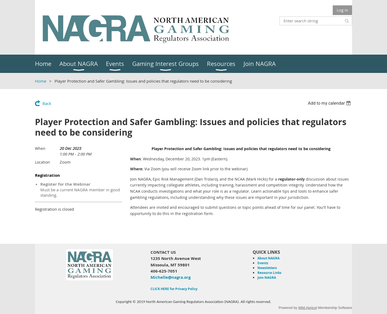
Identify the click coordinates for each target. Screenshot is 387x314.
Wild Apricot (307, 308)
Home (40, 81)
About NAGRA (268, 258)
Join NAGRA (266, 277)
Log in (342, 10)
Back (46, 103)
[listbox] (330, 103)
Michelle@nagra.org (170, 277)
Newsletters (267, 268)
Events (262, 263)
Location (42, 162)
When (40, 148)
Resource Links (269, 272)
